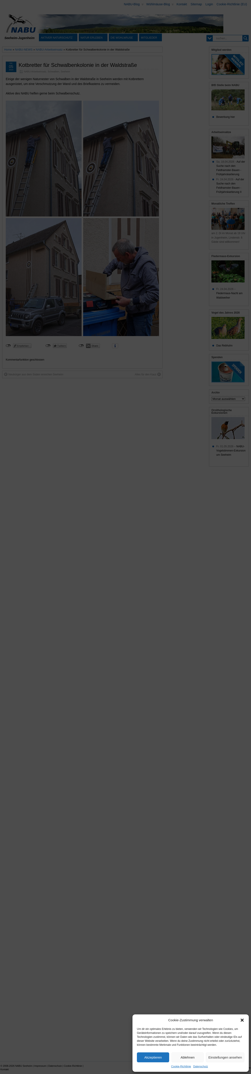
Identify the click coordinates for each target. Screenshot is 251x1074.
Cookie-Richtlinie (181, 1066)
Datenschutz (200, 1066)
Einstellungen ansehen (225, 1057)
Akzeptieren (153, 1057)
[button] (242, 1020)
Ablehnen (187, 1057)
